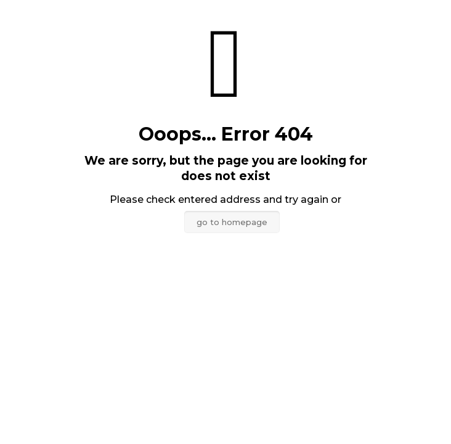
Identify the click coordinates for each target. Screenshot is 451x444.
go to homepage (232, 222)
